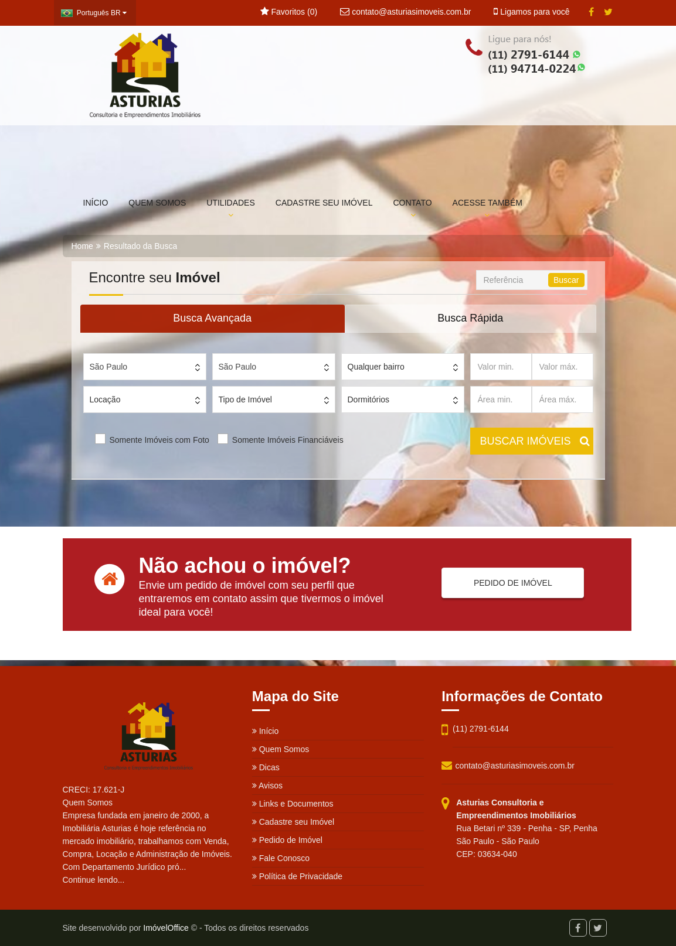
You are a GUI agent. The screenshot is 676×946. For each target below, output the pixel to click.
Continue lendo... (94, 879)
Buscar (566, 280)
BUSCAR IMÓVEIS (535, 441)
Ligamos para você (531, 11)
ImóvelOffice (166, 928)
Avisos (267, 785)
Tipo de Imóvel (245, 399)
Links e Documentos (293, 803)
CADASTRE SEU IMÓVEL (324, 202)
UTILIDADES (230, 208)
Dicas (266, 767)
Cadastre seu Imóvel (293, 822)
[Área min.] (501, 399)
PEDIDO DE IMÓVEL (507, 583)
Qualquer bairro (376, 366)
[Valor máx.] (562, 366)
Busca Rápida (470, 318)
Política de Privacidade (297, 876)
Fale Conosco (281, 858)
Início (265, 731)
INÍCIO (95, 202)
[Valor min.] (501, 366)
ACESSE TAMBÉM (487, 208)
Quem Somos (280, 749)
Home (82, 246)
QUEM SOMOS (157, 202)
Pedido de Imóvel (287, 840)
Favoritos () (288, 11)
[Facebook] (591, 12)
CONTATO (412, 208)
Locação (105, 399)
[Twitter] (608, 12)
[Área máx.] (562, 399)
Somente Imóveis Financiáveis (288, 440)
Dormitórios (369, 399)
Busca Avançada (212, 318)
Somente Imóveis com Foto (159, 440)
